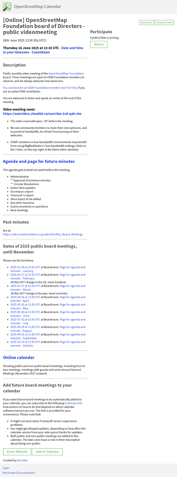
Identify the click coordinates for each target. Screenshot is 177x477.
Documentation (26, 472)
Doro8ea (22, 460)
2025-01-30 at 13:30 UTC (25, 267)
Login (6, 468)
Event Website (17, 451)
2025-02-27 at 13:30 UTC (25, 274)
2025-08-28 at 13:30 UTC (25, 327)
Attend (99, 44)
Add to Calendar (47, 451)
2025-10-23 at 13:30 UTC (25, 342)
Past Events (9, 472)
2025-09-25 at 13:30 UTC (25, 334)
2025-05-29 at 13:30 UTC (25, 304)
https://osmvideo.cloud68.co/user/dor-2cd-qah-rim (42, 113)
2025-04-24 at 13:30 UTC (25, 297)
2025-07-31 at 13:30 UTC (25, 319)
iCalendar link (73, 403)
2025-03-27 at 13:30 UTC (25, 286)
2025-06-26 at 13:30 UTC (25, 312)
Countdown (41, 52)
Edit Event (147, 22)
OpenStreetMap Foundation (66, 73)
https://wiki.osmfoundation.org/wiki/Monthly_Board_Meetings (43, 234)
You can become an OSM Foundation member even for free (40, 87)
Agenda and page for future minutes (39, 161)
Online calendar (19, 357)
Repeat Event (164, 22)
